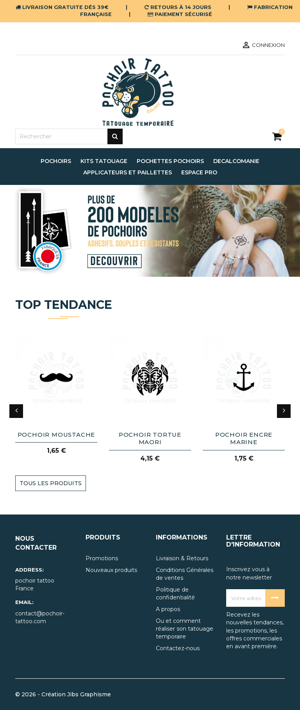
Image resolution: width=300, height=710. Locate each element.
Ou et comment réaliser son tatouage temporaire (184, 628)
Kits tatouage (103, 161)
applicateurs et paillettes (127, 172)
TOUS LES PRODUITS (51, 483)
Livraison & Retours (182, 558)
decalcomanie (236, 161)
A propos (168, 609)
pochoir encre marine (243, 438)
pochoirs (56, 161)
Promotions (102, 558)
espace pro (199, 172)
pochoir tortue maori (150, 438)
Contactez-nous (178, 648)
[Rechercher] (69, 136)
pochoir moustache (56, 434)
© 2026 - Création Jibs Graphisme (63, 694)
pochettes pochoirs (170, 161)
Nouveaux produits (111, 570)
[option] (150, 231)
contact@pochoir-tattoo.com (39, 617)
